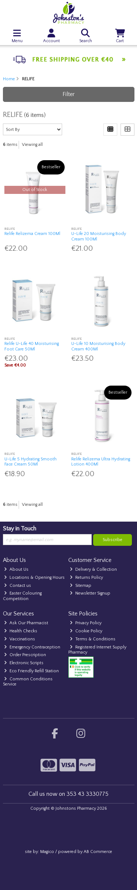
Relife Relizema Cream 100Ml (32, 233)
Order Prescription (25, 654)
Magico (47, 851)
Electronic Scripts (23, 663)
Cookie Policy (86, 631)
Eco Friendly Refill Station (31, 671)
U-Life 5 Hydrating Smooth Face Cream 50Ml (30, 462)
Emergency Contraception (32, 647)
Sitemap (80, 585)
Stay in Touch (19, 528)
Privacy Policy (86, 623)
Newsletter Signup (90, 593)
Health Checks (20, 631)
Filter (68, 94)
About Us (16, 569)
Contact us (17, 585)
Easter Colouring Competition (22, 596)
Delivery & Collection (93, 569)
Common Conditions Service (28, 682)
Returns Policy (86, 577)
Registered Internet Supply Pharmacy (97, 650)
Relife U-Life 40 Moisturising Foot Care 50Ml (31, 346)
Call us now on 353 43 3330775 (68, 794)
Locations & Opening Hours (34, 577)
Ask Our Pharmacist (26, 623)
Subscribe (112, 539)
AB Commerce (98, 851)
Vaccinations (19, 639)
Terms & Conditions (92, 639)
